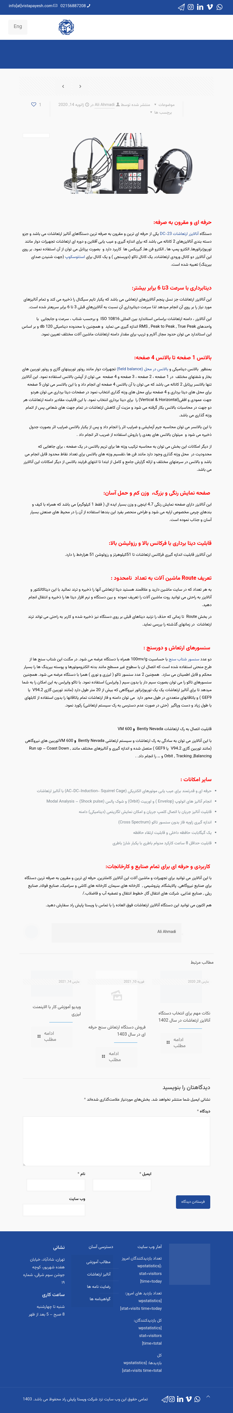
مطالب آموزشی (98, 1262)
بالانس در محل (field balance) (142, 369)
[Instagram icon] (190, 7)
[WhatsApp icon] (219, 7)
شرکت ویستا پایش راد (80, 1399)
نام (81, 1174)
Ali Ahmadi (105, 105)
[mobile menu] (62, 27)
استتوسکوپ (75, 257)
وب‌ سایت (77, 1199)
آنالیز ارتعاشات (98, 1274)
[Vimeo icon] (209, 7)
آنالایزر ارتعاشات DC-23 (179, 234)
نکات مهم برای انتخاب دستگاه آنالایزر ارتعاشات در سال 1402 (184, 1017)
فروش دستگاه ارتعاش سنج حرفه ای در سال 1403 (117, 1031)
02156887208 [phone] (73, 6)
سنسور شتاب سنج (184, 659)
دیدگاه (203, 1111)
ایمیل (145, 1174)
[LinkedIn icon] (200, 7)
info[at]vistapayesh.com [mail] (31, 6)
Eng (18, 27)
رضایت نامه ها (98, 1287)
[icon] (181, 7)
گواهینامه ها (100, 1299)
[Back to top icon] (208, 1397)
